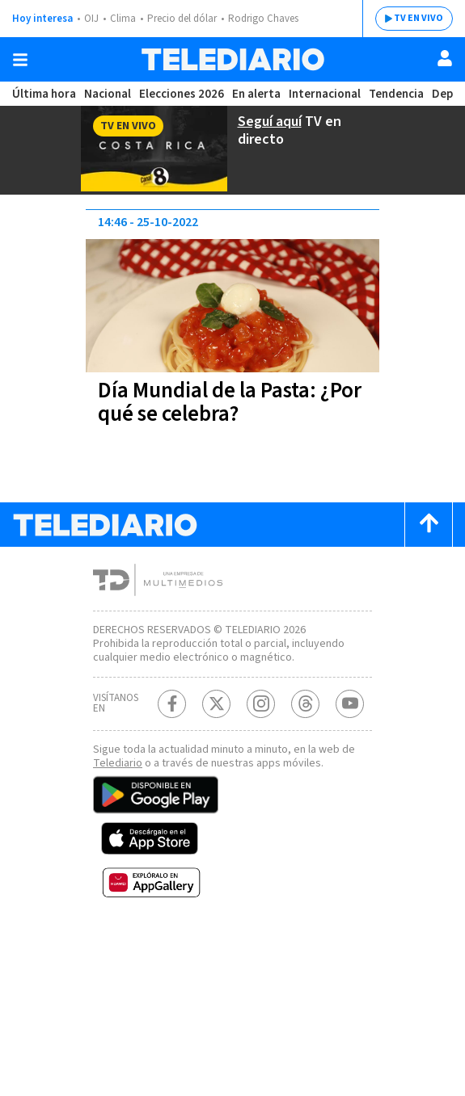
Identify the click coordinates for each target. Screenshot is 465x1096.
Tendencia (396, 94)
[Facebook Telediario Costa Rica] (172, 704)
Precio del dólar (182, 18)
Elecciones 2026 (181, 94)
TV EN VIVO (418, 18)
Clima (123, 18)
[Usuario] (445, 58)
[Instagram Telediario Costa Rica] (261, 704)
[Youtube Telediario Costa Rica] (350, 704)
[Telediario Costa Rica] (233, 59)
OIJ (91, 18)
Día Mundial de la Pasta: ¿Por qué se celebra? (229, 402)
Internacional (325, 94)
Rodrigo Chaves (263, 18)
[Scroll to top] (428, 524)
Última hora (44, 94)
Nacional (107, 94)
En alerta (256, 94)
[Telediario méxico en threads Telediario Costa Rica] (305, 704)
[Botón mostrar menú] (20, 60)
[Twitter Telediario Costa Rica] (216, 704)
